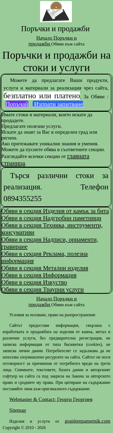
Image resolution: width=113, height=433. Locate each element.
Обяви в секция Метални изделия (44, 267)
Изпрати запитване (58, 104)
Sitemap (17, 410)
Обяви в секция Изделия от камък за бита (55, 210)
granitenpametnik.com (87, 421)
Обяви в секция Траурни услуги (42, 289)
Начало (44, 38)
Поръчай (17, 104)
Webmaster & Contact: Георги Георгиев (50, 399)
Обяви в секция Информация (38, 275)
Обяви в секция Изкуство (34, 282)
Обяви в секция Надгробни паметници (51, 218)
